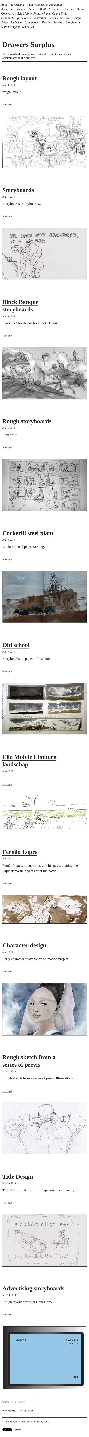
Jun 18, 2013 (8, 85)
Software (59, 22)
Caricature (55, 9)
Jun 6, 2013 (7, 771)
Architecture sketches (14, 9)
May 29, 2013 (9, 1295)
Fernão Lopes (19, 852)
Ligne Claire (55, 18)
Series (5, 22)
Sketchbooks (32, 22)
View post (7, 104)
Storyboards (73, 22)
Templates (28, 26)
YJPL (46, 1421)
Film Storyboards (13, 1421)
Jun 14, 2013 (8, 540)
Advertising (17, 4)
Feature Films (41, 13)
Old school (15, 645)
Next (30, 1410)
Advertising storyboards (33, 1288)
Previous (6, 1410)
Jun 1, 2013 (7, 952)
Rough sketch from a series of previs (29, 1061)
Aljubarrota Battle (36, 4)
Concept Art (8, 13)
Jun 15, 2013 (8, 316)
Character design (24, 945)
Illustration (39, 18)
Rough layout (19, 78)
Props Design (73, 18)
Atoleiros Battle (37, 9)
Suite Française (10, 26)
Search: (6, 1402)
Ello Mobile (24, 13)
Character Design (74, 9)
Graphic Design (10, 18)
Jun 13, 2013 (8, 651)
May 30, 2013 (9, 1183)
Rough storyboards (26, 421)
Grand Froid (59, 13)
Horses (26, 18)
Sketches (47, 22)
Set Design (16, 22)
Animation (55, 4)
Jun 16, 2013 (8, 196)
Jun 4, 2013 (7, 858)
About (4, 4)
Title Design (17, 1176)
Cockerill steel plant (27, 533)
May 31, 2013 (9, 1071)
